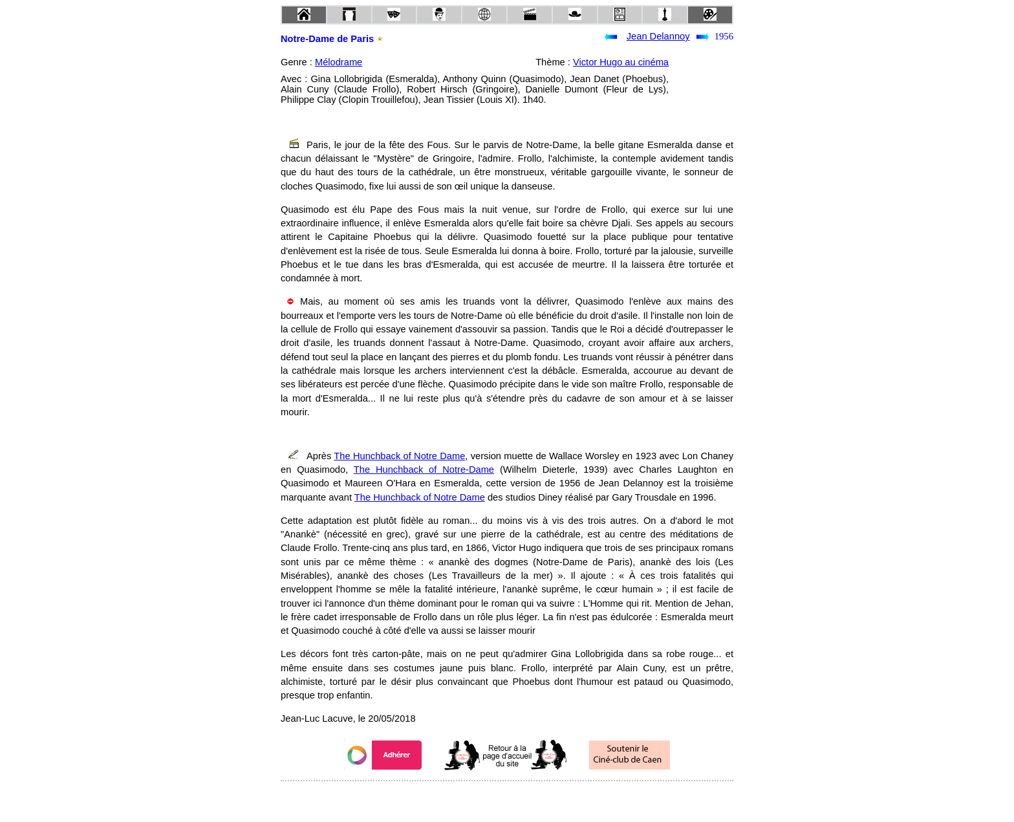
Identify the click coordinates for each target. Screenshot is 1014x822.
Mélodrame (338, 62)
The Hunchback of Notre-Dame (424, 469)
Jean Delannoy (658, 36)
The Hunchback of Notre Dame (399, 456)
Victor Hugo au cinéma (621, 62)
